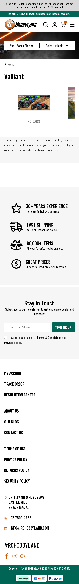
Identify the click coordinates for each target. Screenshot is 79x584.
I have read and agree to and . (35, 339)
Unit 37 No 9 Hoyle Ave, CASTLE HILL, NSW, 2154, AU (27, 502)
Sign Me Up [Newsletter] (63, 327)
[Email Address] (27, 327)
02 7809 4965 (17, 517)
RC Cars (34, 121)
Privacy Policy (12, 342)
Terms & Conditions (49, 337)
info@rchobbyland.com (26, 527)
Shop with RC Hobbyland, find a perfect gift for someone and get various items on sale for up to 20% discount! (39, 5)
